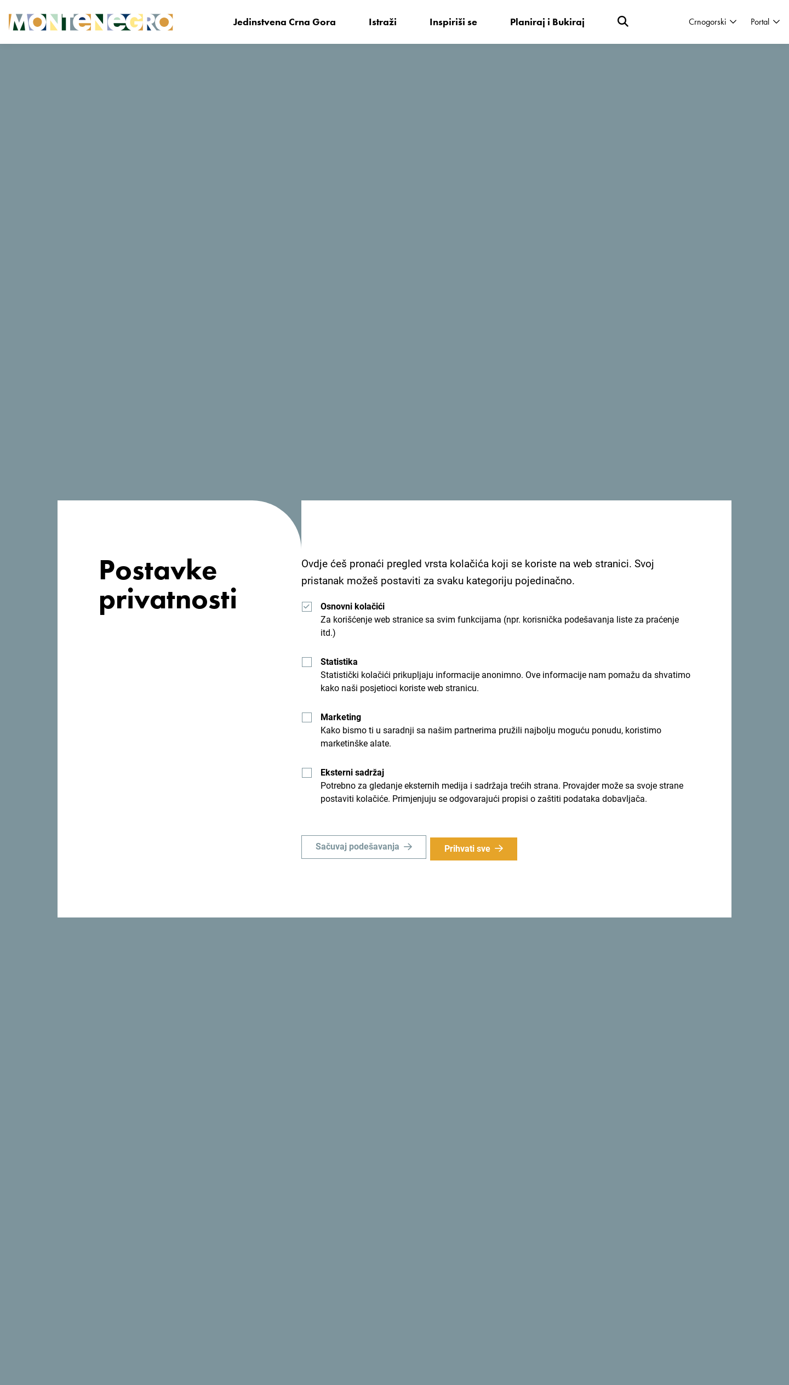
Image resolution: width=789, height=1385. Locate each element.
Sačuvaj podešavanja (357, 848)
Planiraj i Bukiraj (548, 21)
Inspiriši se (454, 21)
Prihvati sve (471, 848)
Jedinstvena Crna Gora (285, 21)
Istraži (383, 21)
